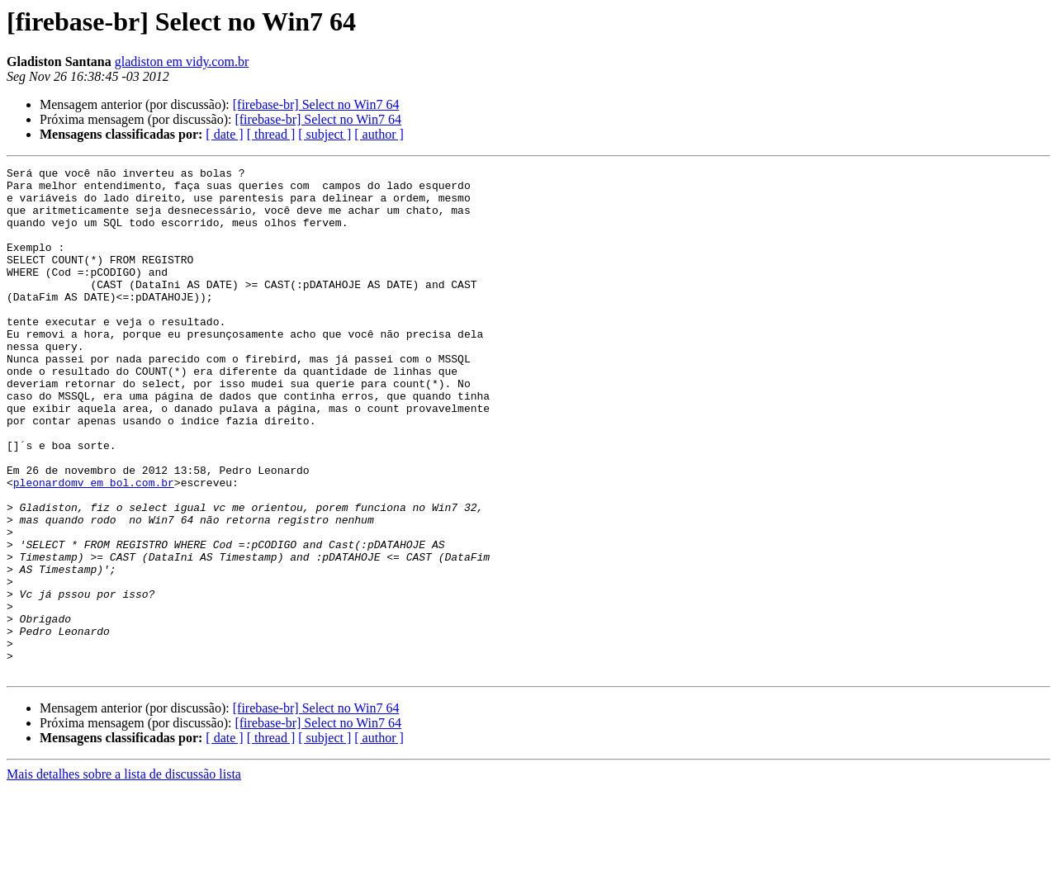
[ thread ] (271, 134)
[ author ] (379, 134)
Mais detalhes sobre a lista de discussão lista (124, 876)
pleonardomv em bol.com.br (93, 546)
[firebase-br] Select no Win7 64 (316, 104)
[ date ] (224, 134)
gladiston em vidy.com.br (182, 61)
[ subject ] (324, 134)
